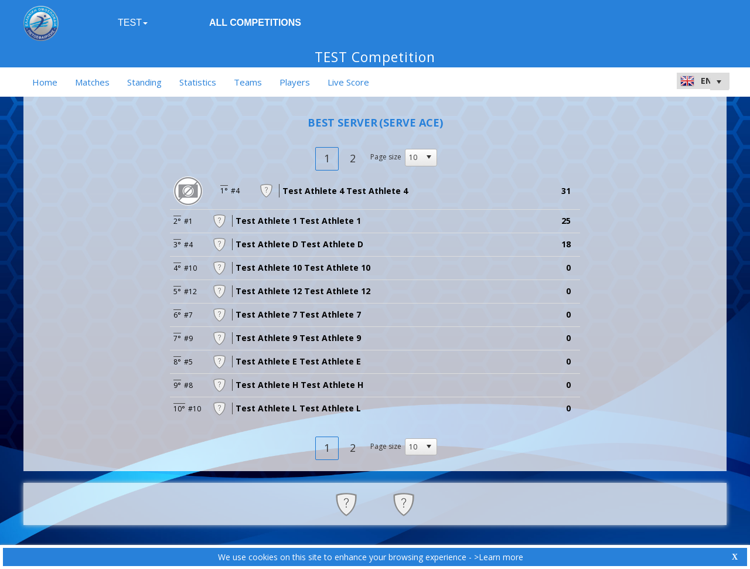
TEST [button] (133, 23)
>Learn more (498, 557)
